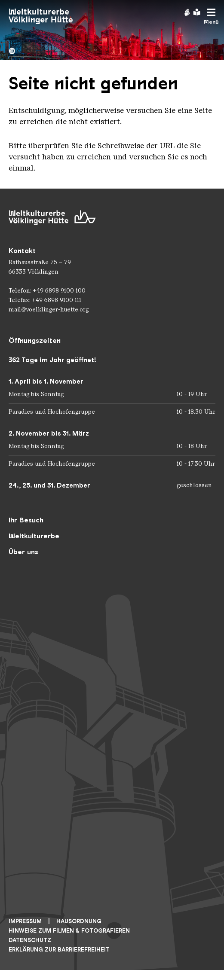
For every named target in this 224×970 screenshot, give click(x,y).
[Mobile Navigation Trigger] (211, 16)
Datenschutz (30, 940)
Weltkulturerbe (34, 536)
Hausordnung (78, 921)
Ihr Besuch (26, 520)
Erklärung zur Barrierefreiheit (59, 949)
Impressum (25, 921)
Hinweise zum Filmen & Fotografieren (69, 930)
